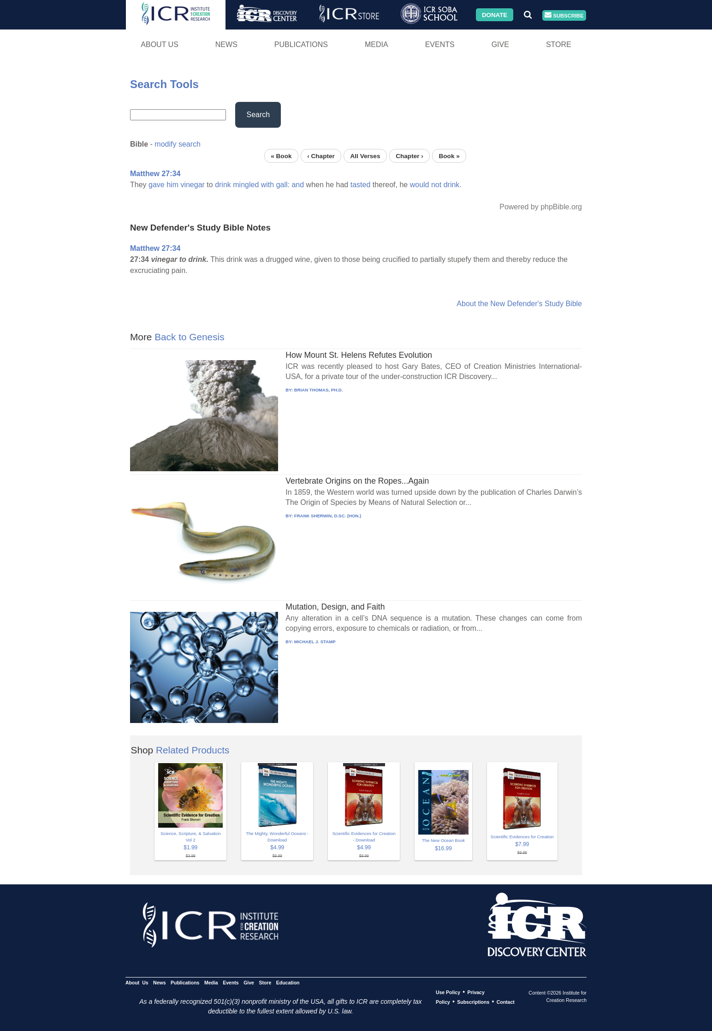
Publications (301, 44)
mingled (246, 185)
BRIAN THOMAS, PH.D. (318, 389)
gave (156, 185)
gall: (283, 185)
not (436, 185)
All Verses (365, 155)
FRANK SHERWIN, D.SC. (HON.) (327, 515)
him (172, 185)
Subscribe (564, 15)
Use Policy (448, 992)
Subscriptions (473, 1002)
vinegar (192, 185)
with (267, 185)
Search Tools (164, 84)
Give (500, 44)
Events (440, 44)
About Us (159, 44)
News (226, 44)
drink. (453, 185)
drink (223, 185)
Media (376, 44)
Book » (449, 155)
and (297, 185)
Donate (494, 14)
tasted (360, 185)
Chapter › (409, 155)
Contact (506, 1002)
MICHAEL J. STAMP (315, 641)
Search (258, 115)
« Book (281, 155)
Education (288, 982)
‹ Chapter (321, 155)
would (419, 185)
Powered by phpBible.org (540, 207)
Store (558, 44)
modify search (177, 144)
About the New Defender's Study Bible (519, 304)
